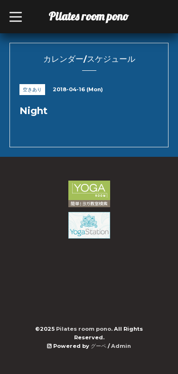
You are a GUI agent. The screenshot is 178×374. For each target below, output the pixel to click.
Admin (121, 346)
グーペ (98, 346)
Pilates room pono (94, 16)
